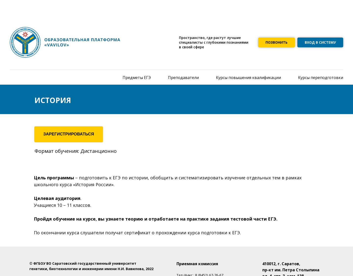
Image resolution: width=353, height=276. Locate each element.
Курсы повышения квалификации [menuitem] (248, 77)
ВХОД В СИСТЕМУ (320, 42)
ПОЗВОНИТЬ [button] (276, 42)
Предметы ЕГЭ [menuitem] (137, 77)
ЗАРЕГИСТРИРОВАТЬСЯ (68, 134)
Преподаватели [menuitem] (183, 77)
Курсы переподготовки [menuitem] (320, 77)
